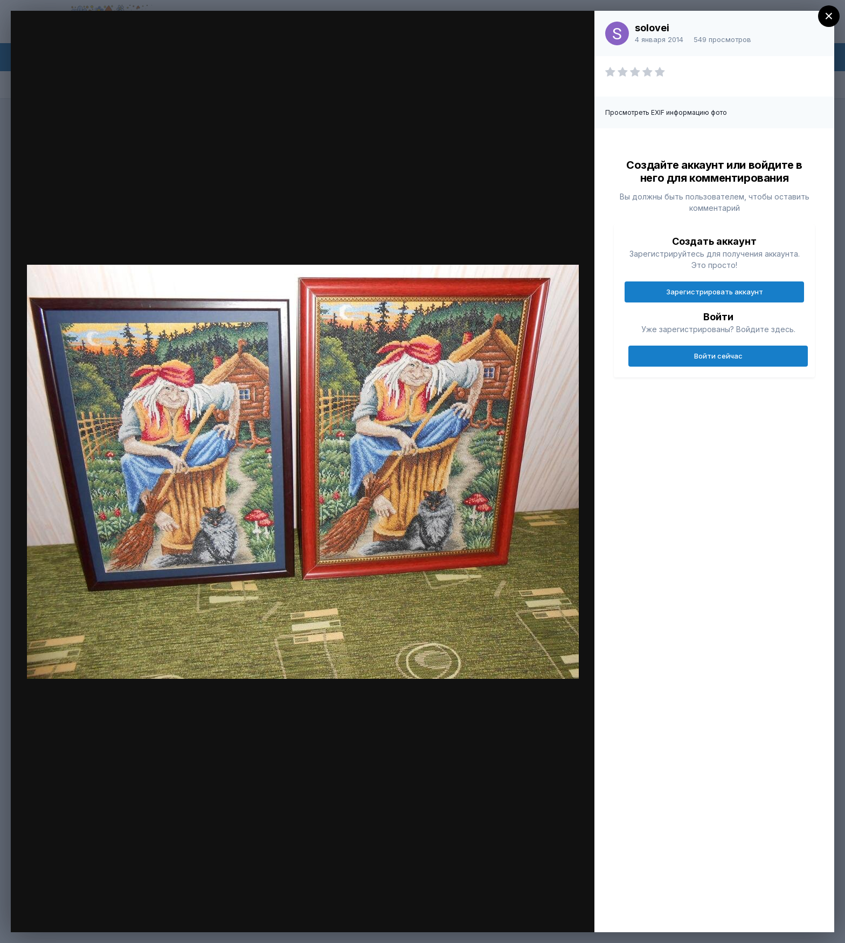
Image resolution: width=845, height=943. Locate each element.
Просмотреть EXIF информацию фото (666, 112)
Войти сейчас (718, 356)
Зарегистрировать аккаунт (714, 291)
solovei (652, 27)
